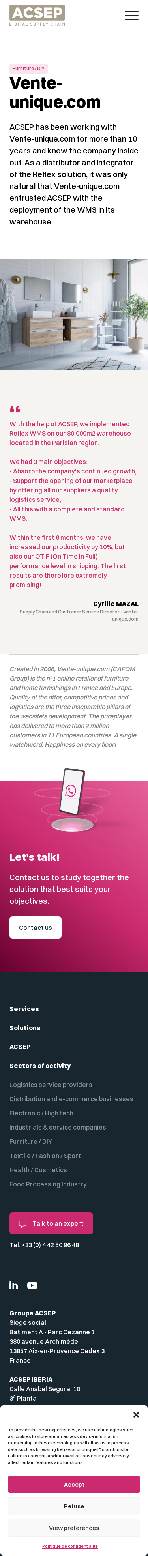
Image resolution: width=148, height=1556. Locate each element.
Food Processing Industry (48, 1184)
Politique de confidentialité (70, 1546)
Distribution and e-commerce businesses (71, 1099)
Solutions (25, 1028)
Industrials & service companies (57, 1127)
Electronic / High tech (41, 1113)
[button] (136, 1415)
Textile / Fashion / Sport (45, 1156)
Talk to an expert (51, 1223)
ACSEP (19, 1047)
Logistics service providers (50, 1084)
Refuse (74, 1506)
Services (24, 1009)
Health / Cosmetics (38, 1170)
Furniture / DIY (30, 1141)
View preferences (74, 1528)
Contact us (35, 927)
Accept (74, 1484)
